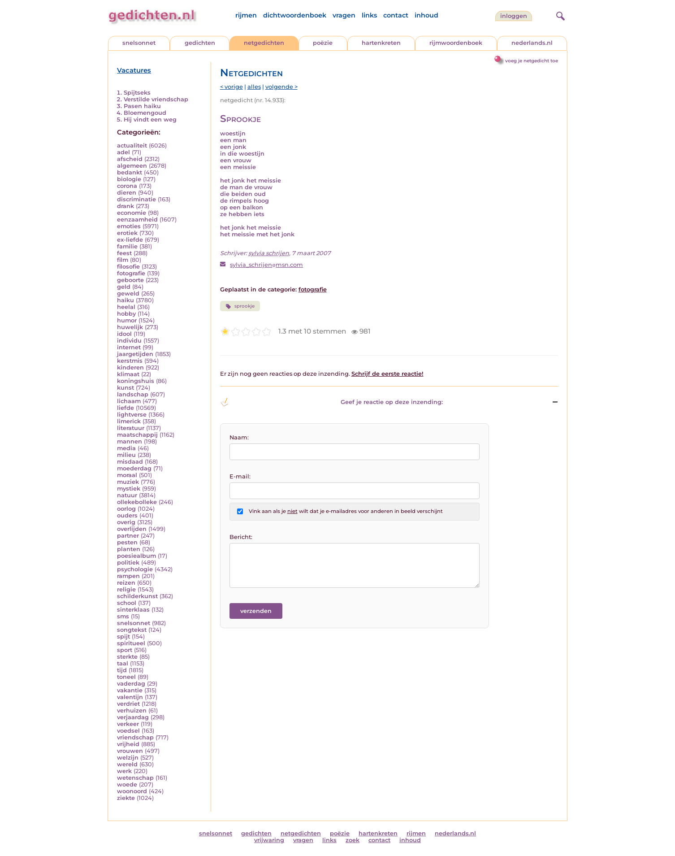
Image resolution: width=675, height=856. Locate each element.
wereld (127, 764)
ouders (127, 515)
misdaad (130, 461)
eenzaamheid (137, 219)
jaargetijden (135, 354)
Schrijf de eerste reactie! (387, 373)
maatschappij (137, 434)
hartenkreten (381, 42)
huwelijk (130, 327)
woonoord (132, 791)
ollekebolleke (137, 502)
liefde (125, 407)
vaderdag (131, 683)
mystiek (128, 488)
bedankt (129, 172)
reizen (126, 582)
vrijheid (128, 744)
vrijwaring (269, 840)
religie (126, 589)
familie (127, 246)
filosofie (128, 266)
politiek (128, 562)
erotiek (127, 233)
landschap (132, 394)
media (126, 448)
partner (128, 535)
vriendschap (135, 737)
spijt (123, 636)
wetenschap (135, 777)
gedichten (200, 42)
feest (124, 253)
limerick (129, 421)
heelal (126, 307)
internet (129, 347)
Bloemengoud (145, 112)
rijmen (246, 15)
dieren (126, 192)
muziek (128, 481)
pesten (127, 542)
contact (395, 15)
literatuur (130, 428)
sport (124, 650)
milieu (126, 455)
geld (123, 286)
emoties (129, 226)
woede (127, 784)
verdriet (128, 703)
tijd (122, 670)
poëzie (323, 42)
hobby (126, 313)
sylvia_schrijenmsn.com (266, 264)
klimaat (128, 374)
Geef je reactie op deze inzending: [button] (331, 402)
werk (124, 771)
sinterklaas (133, 609)
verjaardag (133, 717)
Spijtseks (137, 92)
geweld (128, 293)
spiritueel (131, 643)
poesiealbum (136, 555)
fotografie (131, 273)
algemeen (132, 165)
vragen (344, 15)
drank (125, 206)
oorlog (126, 508)
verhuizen (132, 710)
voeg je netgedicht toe (531, 61)
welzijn (127, 757)
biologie (129, 179)
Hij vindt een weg (150, 119)
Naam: (239, 437)
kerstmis (130, 360)
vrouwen (130, 750)
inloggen (513, 16)
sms (123, 616)
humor (127, 320)
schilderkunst (137, 596)
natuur (127, 495)
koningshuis (135, 381)
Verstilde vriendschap (156, 99)
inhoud (426, 15)
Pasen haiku (142, 106)
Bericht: (240, 537)
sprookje (240, 306)
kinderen (130, 367)
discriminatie (136, 199)
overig (126, 522)
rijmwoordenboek (455, 42)
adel (123, 152)
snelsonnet (139, 42)
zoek (352, 840)
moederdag (134, 468)
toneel (126, 677)
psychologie (135, 569)
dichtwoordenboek (294, 15)
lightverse (132, 414)
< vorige (231, 86)
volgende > (281, 86)
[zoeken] (559, 14)
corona (127, 185)
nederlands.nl (532, 42)
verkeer (128, 724)
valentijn (130, 697)
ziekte (126, 798)
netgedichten (264, 42)
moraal (127, 475)
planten (128, 549)
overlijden (132, 529)
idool (124, 333)
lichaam (129, 401)
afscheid (130, 159)
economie (131, 212)
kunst (125, 387)
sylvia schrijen (268, 253)
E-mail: (240, 476)
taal (122, 663)
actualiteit (132, 145)
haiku (125, 300)
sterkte (127, 656)
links (369, 15)
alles (254, 86)
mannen (129, 441)
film (122, 259)
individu (129, 340)
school (126, 603)
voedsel (128, 730)
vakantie (130, 690)
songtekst (132, 629)
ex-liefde (130, 239)
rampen (128, 576)
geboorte (130, 280)
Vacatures (134, 70)
